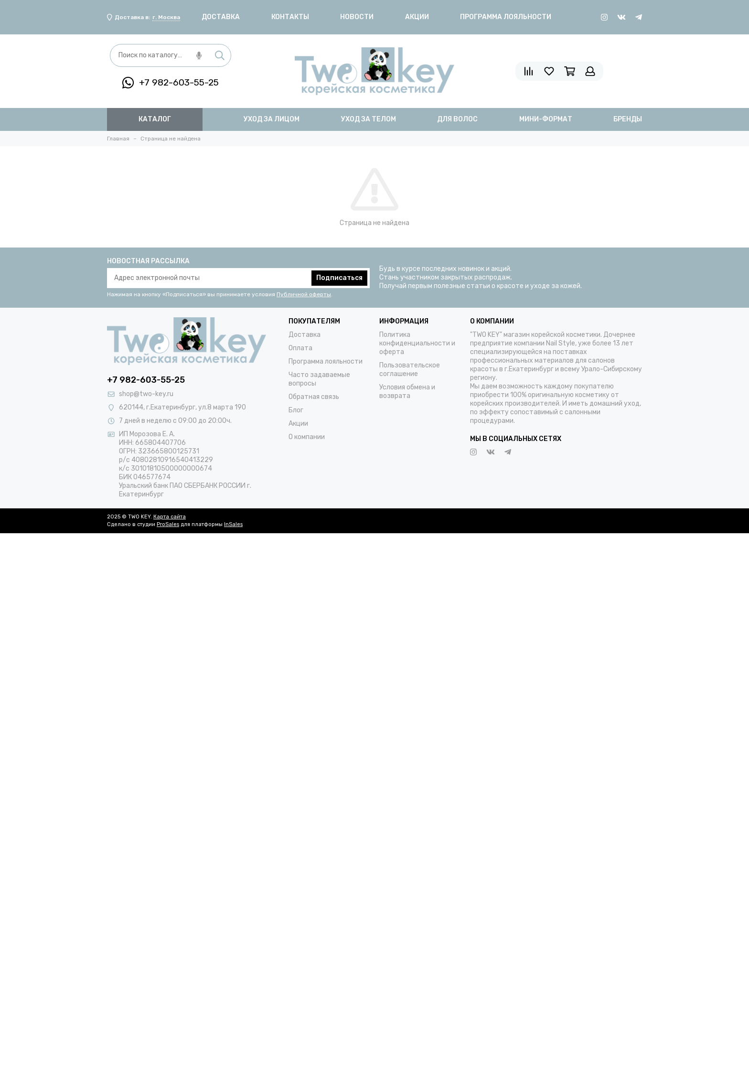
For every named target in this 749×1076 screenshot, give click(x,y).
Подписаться (339, 278)
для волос (457, 119)
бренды (627, 119)
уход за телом (368, 119)
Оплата (300, 348)
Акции (417, 17)
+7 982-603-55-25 (170, 82)
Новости (357, 17)
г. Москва (166, 17)
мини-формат (545, 119)
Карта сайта (169, 517)
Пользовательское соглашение (409, 369)
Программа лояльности (505, 17)
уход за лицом (272, 119)
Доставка (221, 17)
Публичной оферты (304, 294)
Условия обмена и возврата (407, 391)
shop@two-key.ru (146, 394)
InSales (233, 524)
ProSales (168, 524)
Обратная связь (314, 397)
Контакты (290, 17)
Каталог (155, 119)
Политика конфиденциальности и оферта (417, 343)
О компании (307, 437)
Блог (296, 410)
